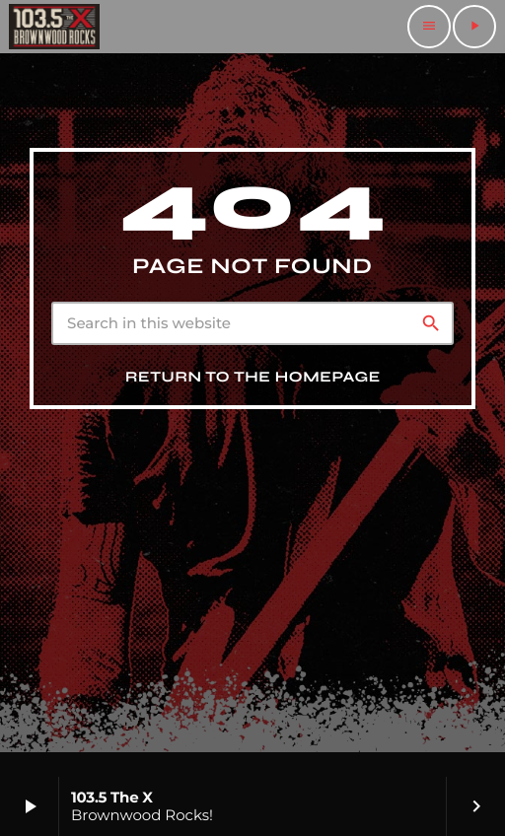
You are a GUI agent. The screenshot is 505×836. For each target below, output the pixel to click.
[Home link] (54, 26)
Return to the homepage (253, 377)
